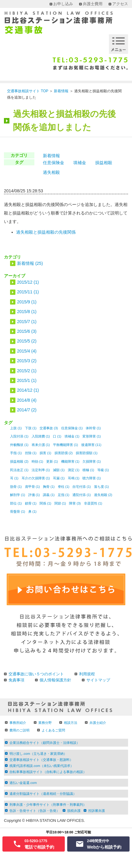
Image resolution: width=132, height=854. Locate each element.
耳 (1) (14, 478)
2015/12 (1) (28, 282)
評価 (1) (34, 495)
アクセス (120, 4)
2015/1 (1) (26, 380)
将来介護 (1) (41, 445)
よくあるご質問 (53, 730)
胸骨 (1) (49, 486)
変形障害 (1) (91, 436)
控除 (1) (31, 453)
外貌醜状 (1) (19, 445)
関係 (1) (45, 503)
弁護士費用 (92, 4)
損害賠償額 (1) (87, 453)
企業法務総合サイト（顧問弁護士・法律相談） (44, 742)
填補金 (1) (72, 436)
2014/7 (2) (26, 409)
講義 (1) (49, 495)
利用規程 (87, 674)
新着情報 (61, 91)
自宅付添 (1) (81, 486)
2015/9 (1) (26, 301)
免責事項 (16, 680)
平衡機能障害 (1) (65, 445)
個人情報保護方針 (55, 680)
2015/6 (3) (26, 331)
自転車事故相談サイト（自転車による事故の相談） (47, 772)
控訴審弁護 (96, 810)
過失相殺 (51, 172)
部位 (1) (16, 503)
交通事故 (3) (49, 428)
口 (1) (57, 436)
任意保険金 (53, 162)
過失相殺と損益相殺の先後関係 (46, 232)
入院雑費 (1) (41, 436)
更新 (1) (52, 461)
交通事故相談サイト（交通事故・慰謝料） (41, 759)
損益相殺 (103, 162)
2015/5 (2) (26, 341)
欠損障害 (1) (91, 461)
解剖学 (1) (17, 495)
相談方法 (70, 722)
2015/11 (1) (28, 291)
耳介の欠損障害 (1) (36, 478)
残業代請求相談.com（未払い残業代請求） (41, 766)
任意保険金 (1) (72, 428)
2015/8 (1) (26, 311)
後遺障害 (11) (91, 445)
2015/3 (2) (26, 360)
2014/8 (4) (26, 400)
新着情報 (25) (30, 263)
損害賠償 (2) (63, 453)
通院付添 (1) (81, 495)
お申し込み (63, 4)
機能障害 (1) (70, 461)
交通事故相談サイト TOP (27, 91)
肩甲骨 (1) (32, 486)
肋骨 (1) (16, 486)
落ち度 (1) (101, 486)
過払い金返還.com (23, 783)
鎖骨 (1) (31, 503)
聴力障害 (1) (91, 478)
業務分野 (45, 722)
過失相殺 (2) (103, 495)
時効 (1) (37, 461)
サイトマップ (98, 680)
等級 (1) (103, 470)
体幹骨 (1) (93, 428)
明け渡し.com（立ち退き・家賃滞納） (38, 753)
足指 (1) (64, 495)
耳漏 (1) (59, 478)
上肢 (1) (16, 428)
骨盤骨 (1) (17, 511)
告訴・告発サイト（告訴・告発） (34, 810)
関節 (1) (60, 503)
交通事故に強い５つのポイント (36, 674)
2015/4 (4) (26, 351)
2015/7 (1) (26, 321)
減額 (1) (59, 470)
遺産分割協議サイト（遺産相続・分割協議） (42, 793)
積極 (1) (88, 470)
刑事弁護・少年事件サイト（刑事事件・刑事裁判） (47, 804)
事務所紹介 (17, 722)
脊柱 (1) (64, 486)
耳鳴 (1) (74, 478)
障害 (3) (75, 503)
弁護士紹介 (97, 722)
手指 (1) (16, 453)
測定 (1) (74, 470)
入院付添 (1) (19, 436)
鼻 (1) (32, 511)
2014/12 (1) (28, 390)
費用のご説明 (19, 730)
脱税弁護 (74, 810)
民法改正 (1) (19, 470)
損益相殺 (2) (19, 461)
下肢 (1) (31, 428)
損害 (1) (45, 453)
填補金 (79, 162)
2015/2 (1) (26, 370)
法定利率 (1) (41, 470)
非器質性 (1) (93, 503)
